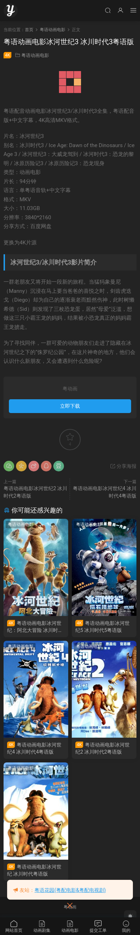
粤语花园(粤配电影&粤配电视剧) (70, 890)
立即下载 (70, 406)
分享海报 (123, 466)
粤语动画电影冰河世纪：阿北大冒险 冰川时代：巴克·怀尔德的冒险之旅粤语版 (35, 627)
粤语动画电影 (35, 55)
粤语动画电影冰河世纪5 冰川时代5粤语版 (102, 626)
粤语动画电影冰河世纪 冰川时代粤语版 (34, 870)
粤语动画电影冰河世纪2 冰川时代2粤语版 (102, 748)
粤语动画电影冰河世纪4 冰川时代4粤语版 (34, 748)
